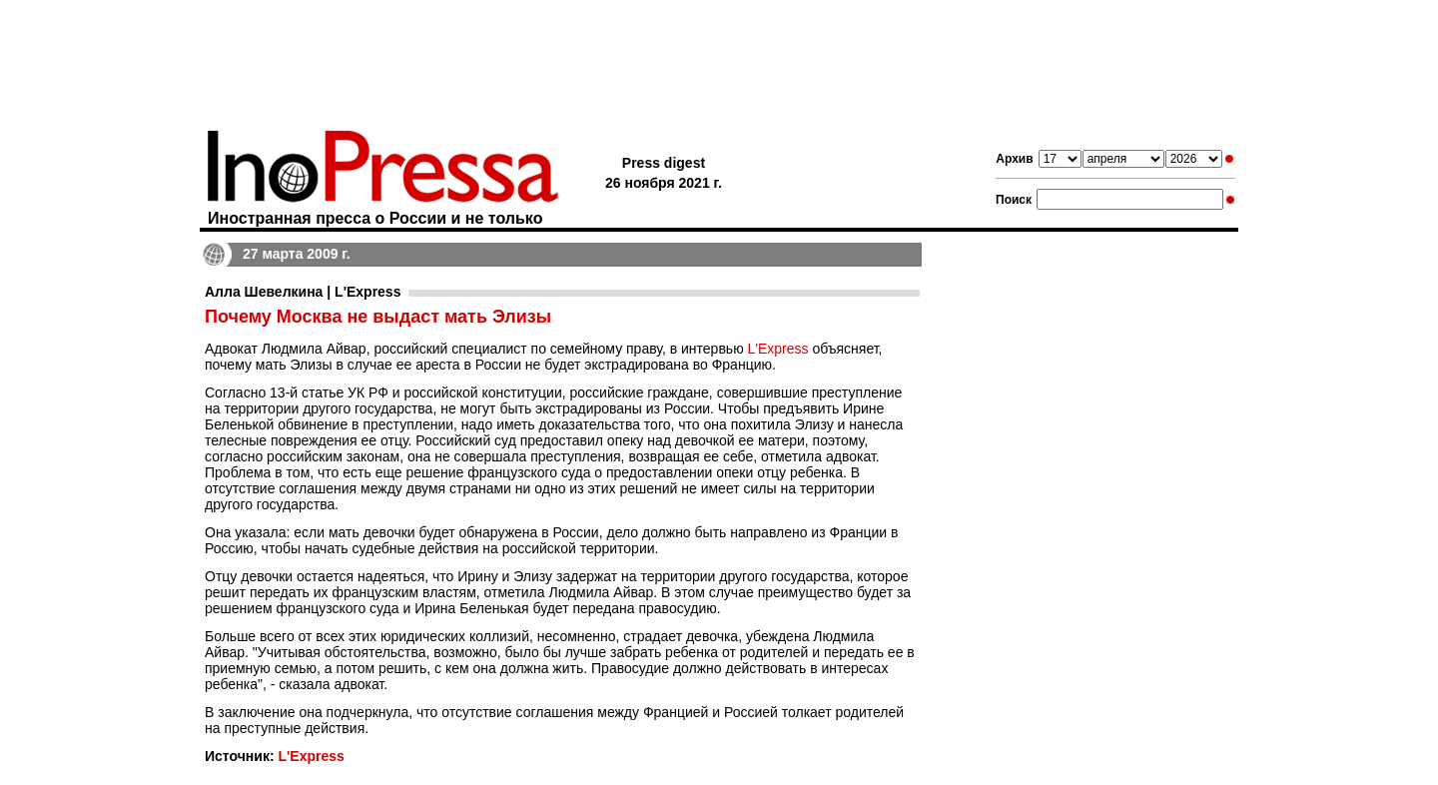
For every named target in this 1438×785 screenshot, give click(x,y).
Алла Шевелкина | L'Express (302, 292)
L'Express (778, 349)
